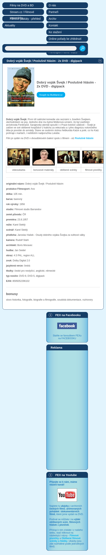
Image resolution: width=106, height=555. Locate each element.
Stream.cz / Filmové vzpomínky (22, 12)
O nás (52, 5)
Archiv (52, 18)
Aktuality (10, 25)
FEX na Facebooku (68, 315)
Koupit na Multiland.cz (50, 95)
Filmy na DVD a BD (22, 5)
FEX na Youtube (66, 475)
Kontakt (53, 25)
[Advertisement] (67, 410)
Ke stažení (55, 32)
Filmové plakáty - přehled (25, 18)
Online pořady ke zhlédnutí (65, 38)
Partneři (53, 12)
